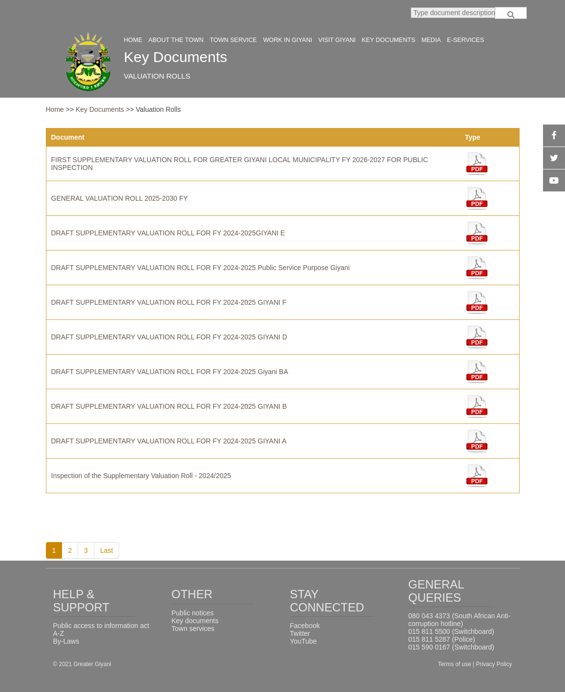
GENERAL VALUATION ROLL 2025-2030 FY (119, 198)
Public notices (192, 613)
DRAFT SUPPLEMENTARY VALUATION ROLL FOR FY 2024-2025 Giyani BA (170, 372)
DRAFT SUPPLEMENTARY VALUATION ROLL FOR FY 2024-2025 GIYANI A (169, 441)
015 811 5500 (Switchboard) (451, 631)
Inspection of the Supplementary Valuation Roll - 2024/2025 (141, 476)
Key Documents (101, 109)
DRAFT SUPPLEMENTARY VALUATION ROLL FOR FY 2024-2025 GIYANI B (169, 406)
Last (106, 550)
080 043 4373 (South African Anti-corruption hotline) (459, 620)
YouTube (303, 641)
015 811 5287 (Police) (441, 639)
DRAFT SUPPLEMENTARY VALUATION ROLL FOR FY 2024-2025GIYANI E (168, 233)
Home (55, 109)
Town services (192, 628)
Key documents (195, 621)
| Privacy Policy (492, 664)
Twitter (300, 633)
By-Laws (66, 641)
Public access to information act (101, 625)
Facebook (305, 625)
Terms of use (455, 664)
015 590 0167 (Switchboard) (451, 647)
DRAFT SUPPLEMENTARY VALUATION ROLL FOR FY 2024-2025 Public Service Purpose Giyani (200, 268)
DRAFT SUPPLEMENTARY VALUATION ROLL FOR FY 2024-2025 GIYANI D (169, 337)
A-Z (58, 633)
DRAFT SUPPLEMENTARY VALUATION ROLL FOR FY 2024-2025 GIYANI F (169, 302)
